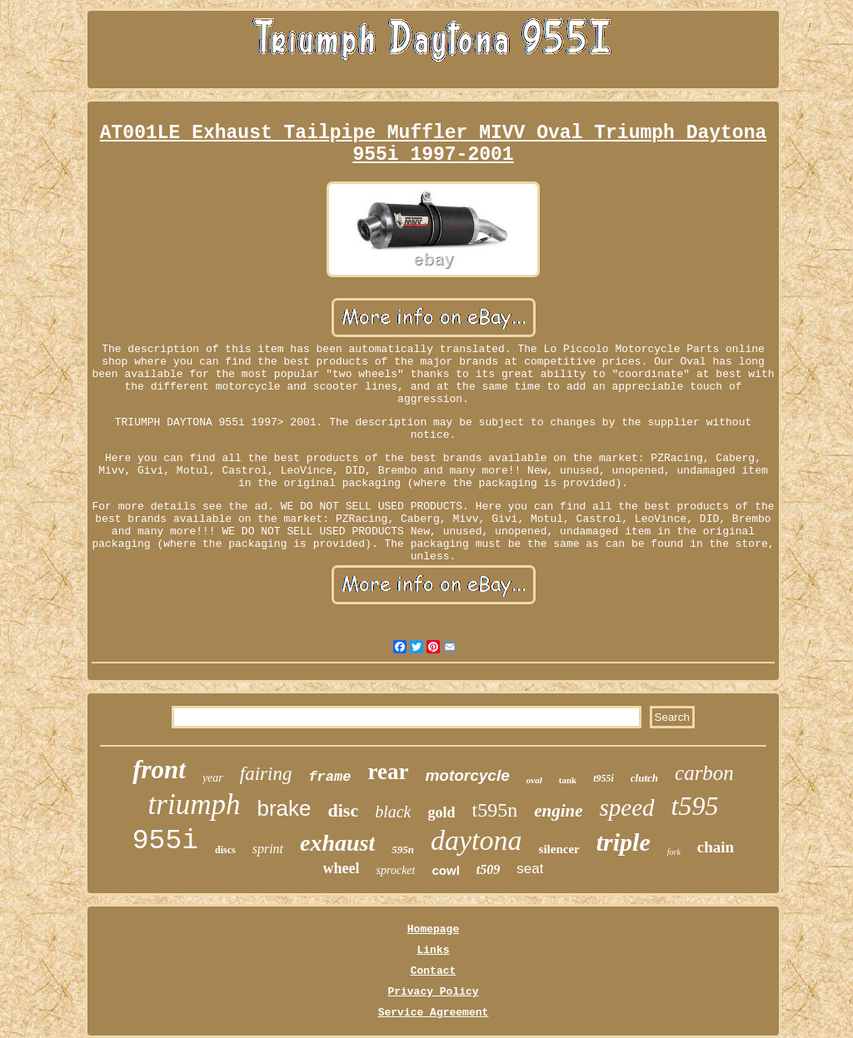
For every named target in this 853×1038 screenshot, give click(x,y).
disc (342, 810)
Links (433, 950)
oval (534, 780)
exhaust (337, 843)
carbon (704, 773)
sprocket (396, 870)
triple (623, 842)
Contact (433, 971)
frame (329, 777)
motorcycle (467, 775)
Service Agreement (433, 1012)
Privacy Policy (432, 992)
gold (441, 812)
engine (558, 811)
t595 (695, 806)
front (159, 769)
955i (165, 841)
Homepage (433, 929)
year (212, 778)
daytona (476, 840)
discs (225, 850)
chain (715, 847)
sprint (267, 849)
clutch (644, 778)
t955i (603, 778)
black (393, 811)
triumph (194, 804)
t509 (488, 869)
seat (529, 869)
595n (403, 849)
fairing (266, 773)
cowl (445, 870)
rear (387, 771)
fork (674, 852)
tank (567, 780)
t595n (494, 810)
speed (627, 807)
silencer (559, 849)
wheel (341, 868)
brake (284, 808)
